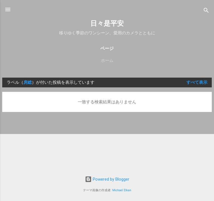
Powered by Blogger (107, 179)
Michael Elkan (121, 190)
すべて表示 (196, 82)
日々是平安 (107, 23)
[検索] (206, 11)
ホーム (107, 60)
